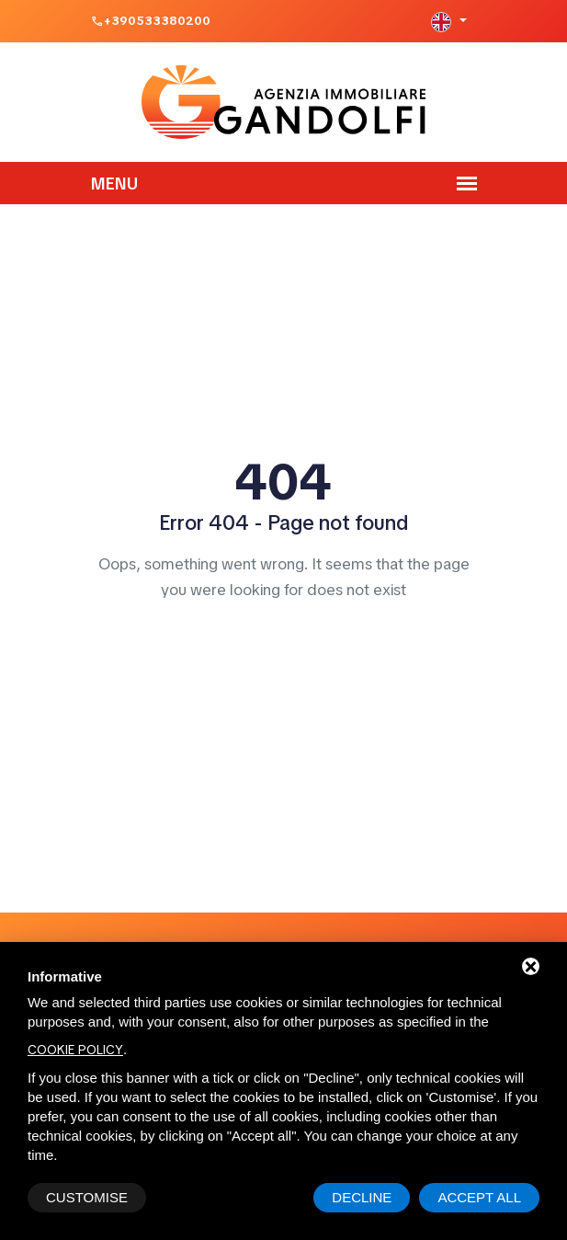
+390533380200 (157, 21)
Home (283, 643)
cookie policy (75, 1049)
